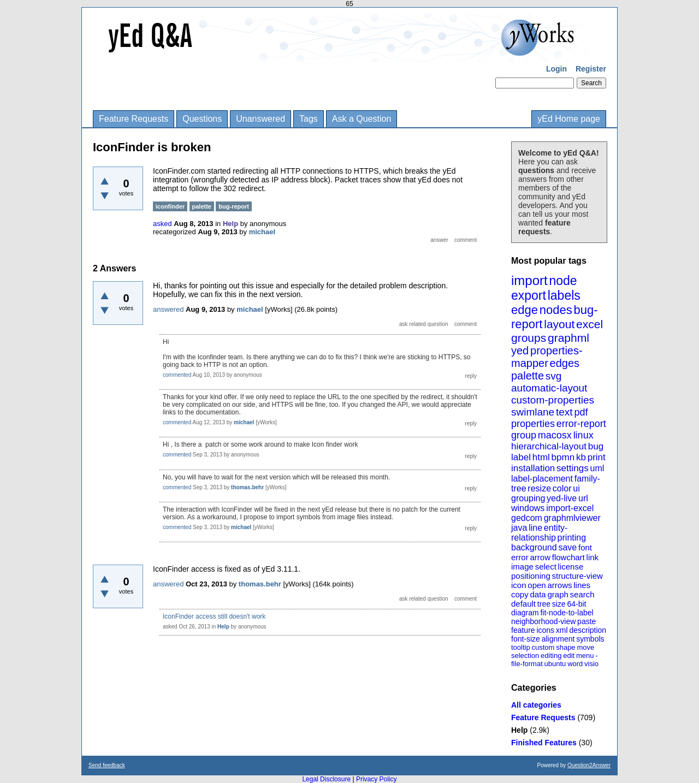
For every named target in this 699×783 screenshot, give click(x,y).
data (538, 594)
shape (565, 647)
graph (557, 594)
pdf (581, 412)
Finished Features (544, 742)
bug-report (233, 206)
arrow (540, 557)
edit (568, 655)
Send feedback (106, 765)
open (537, 585)
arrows (559, 585)
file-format (527, 664)
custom (542, 647)
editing (551, 655)
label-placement (542, 478)
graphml (568, 337)
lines (581, 585)
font (585, 547)
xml (562, 630)
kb (581, 457)
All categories (536, 705)
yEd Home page (568, 118)
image (522, 566)
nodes (556, 310)
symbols (590, 638)
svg (554, 376)
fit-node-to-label (566, 612)
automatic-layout (549, 388)
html (541, 457)
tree (543, 604)
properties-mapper (547, 357)
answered (168, 309)
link (593, 557)
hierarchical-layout (549, 446)
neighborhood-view (543, 621)
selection (525, 655)
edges (565, 363)
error (520, 557)
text (564, 412)
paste (586, 621)
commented (177, 375)
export (528, 295)
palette (527, 376)
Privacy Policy (376, 779)
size (559, 604)
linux (583, 435)
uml (597, 468)
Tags (308, 118)
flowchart (568, 557)
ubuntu (555, 664)
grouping (528, 498)
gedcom (526, 518)
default (523, 603)
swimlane (532, 412)
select (545, 566)
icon (518, 585)
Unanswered (260, 118)
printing (572, 537)
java (519, 527)
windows (527, 508)
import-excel (570, 508)
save (567, 547)
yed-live (562, 498)
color (562, 488)
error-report (581, 423)
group (523, 435)
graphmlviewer (572, 518)
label (521, 457)
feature (523, 630)
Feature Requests (133, 118)
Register (591, 68)
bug (595, 446)
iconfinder (170, 206)
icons (545, 630)
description (587, 630)
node (563, 281)
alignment (558, 638)
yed (520, 351)
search (582, 594)
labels (564, 295)
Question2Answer (589, 765)
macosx (555, 435)
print (597, 457)
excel (589, 324)
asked (162, 224)
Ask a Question (362, 118)
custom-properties (552, 400)
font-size (525, 638)
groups (528, 337)
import (529, 280)
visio (591, 664)
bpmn (563, 457)
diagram (525, 612)
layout (559, 324)
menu (585, 655)
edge (524, 310)
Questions (202, 118)
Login (556, 68)
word (575, 664)
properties (533, 423)
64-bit (576, 604)
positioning (530, 575)
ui (576, 488)
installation (533, 468)
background (534, 547)
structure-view (577, 575)
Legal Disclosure (326, 779)
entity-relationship (539, 532)
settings (572, 468)
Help (519, 730)
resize (539, 488)
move (585, 647)
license (571, 566)
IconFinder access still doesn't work (214, 616)
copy (520, 594)
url (583, 498)
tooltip (520, 647)
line (535, 527)
